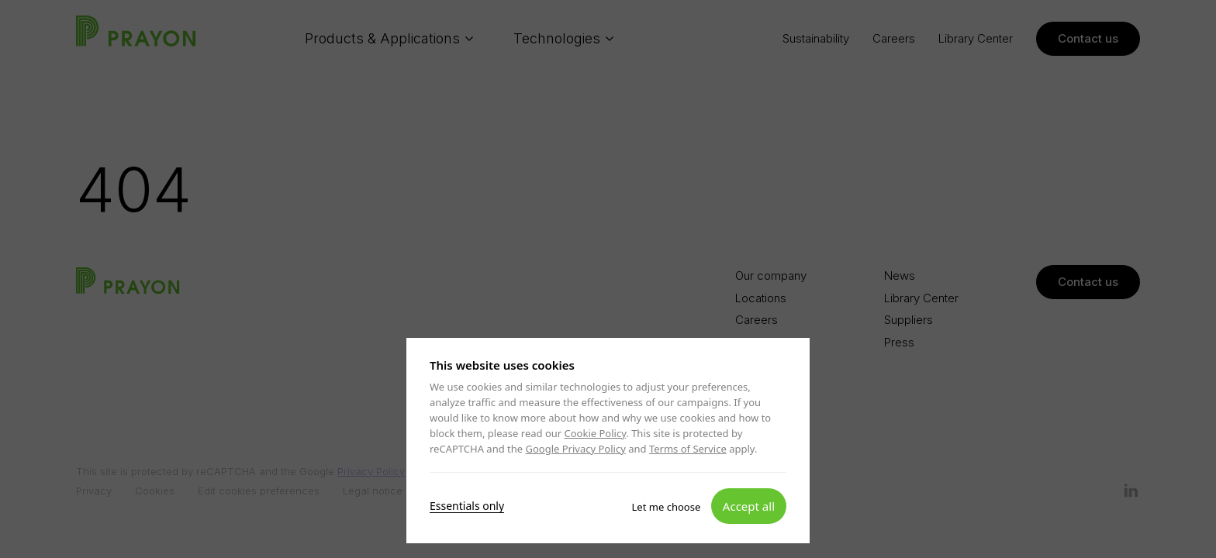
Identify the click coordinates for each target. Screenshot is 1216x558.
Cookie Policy (596, 433)
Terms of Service (688, 449)
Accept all (749, 505)
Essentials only (467, 505)
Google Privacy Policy (575, 449)
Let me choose (666, 506)
